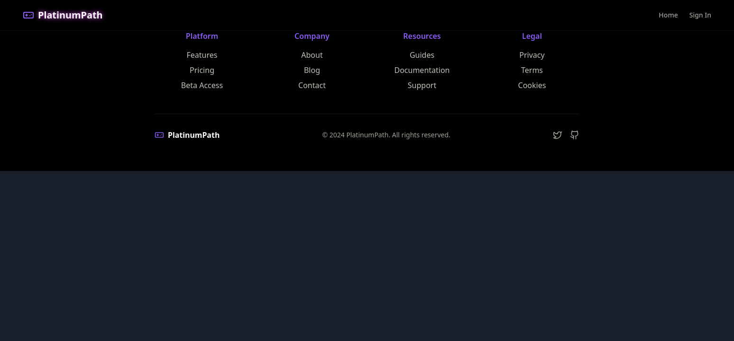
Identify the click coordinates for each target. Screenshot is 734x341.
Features (202, 55)
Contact (312, 85)
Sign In (700, 14)
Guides (422, 55)
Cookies (532, 85)
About (311, 55)
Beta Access (202, 85)
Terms (532, 70)
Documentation (422, 70)
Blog (312, 70)
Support (422, 85)
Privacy (531, 55)
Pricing (202, 70)
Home (668, 14)
